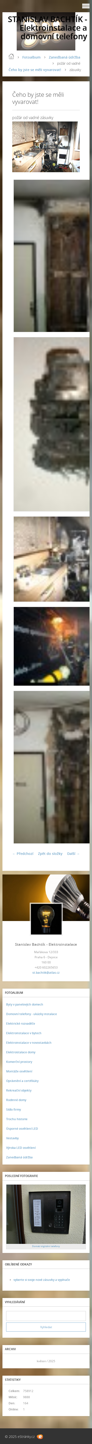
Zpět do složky (50, 853)
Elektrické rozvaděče (20, 1023)
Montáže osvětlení (19, 1071)
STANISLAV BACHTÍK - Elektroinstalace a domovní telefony (47, 27)
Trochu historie (16, 1119)
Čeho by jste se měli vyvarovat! (35, 69)
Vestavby (12, 1138)
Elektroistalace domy (20, 1052)
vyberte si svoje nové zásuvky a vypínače (41, 1280)
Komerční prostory (19, 1062)
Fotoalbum (31, 57)
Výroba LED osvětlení (21, 1148)
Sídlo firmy (13, 1109)
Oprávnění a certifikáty (22, 1081)
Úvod (11, 56)
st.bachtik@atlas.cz (46, 973)
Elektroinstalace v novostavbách (29, 1043)
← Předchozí (22, 853)
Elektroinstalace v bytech (23, 1033)
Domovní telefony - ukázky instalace (31, 1014)
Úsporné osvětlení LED (22, 1129)
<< (11, 1361)
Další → (73, 853)
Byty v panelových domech (24, 1004)
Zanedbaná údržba (64, 57)
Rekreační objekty (18, 1090)
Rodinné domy (16, 1100)
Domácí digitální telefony (46, 1246)
